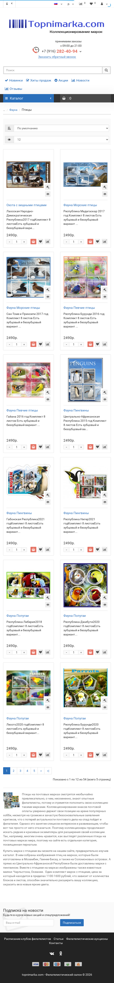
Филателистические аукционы (87, 938)
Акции (61, 80)
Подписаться (72, 922)
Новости (80, 80)
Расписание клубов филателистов (27, 938)
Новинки (14, 80)
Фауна (11, 109)
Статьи (58, 938)
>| (48, 770)
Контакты (56, 943)
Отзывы (13, 89)
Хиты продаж (38, 80)
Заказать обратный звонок (57, 56)
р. (71, 3)
